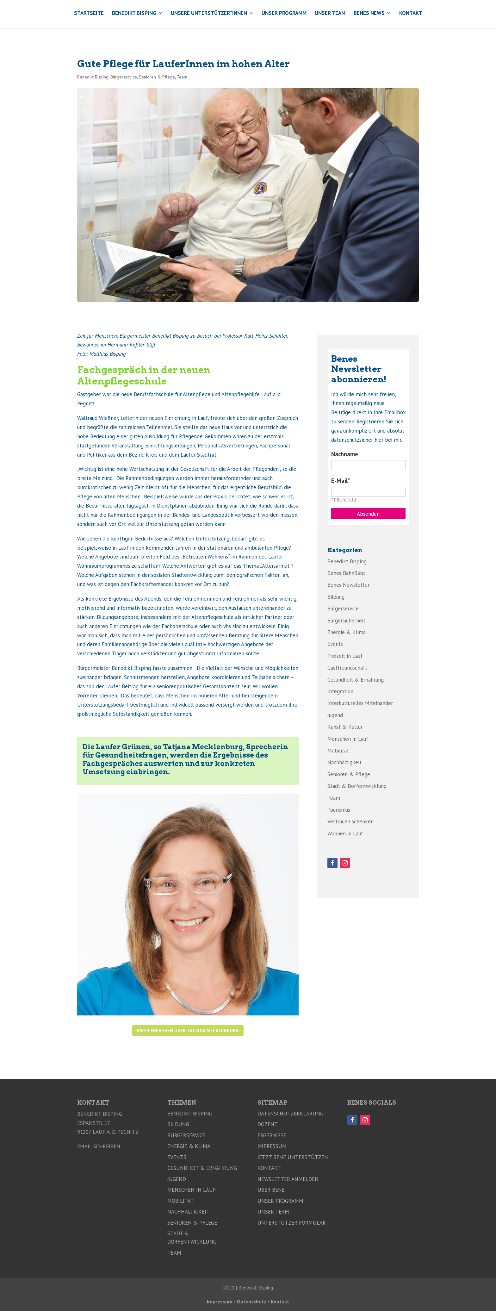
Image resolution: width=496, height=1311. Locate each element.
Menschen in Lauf (347, 738)
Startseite (89, 13)
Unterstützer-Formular (291, 1222)
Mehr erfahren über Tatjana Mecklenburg (188, 1030)
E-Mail (339, 480)
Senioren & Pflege (157, 77)
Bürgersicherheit (346, 620)
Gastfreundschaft (347, 667)
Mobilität (338, 750)
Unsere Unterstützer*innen (209, 13)
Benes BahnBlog (346, 573)
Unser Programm (284, 13)
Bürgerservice (123, 77)
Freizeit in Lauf (345, 655)
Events (335, 643)
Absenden (368, 513)
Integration (340, 691)
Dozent (267, 1124)
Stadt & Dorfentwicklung (357, 786)
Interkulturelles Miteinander (360, 703)
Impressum (272, 1146)
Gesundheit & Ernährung (355, 679)
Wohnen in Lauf (345, 833)
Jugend (335, 715)
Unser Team (330, 13)
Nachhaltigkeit (344, 762)
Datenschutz (251, 1301)
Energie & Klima (346, 632)
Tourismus (338, 809)
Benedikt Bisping (134, 13)
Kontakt (410, 13)
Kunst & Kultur (345, 726)
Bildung (335, 596)
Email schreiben (98, 1146)
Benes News (369, 13)
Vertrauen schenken (350, 821)
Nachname (344, 454)
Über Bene (271, 1189)
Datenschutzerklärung (290, 1113)
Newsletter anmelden (288, 1179)
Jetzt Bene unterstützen (292, 1157)
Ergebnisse (271, 1135)
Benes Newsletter (348, 584)
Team (182, 77)
